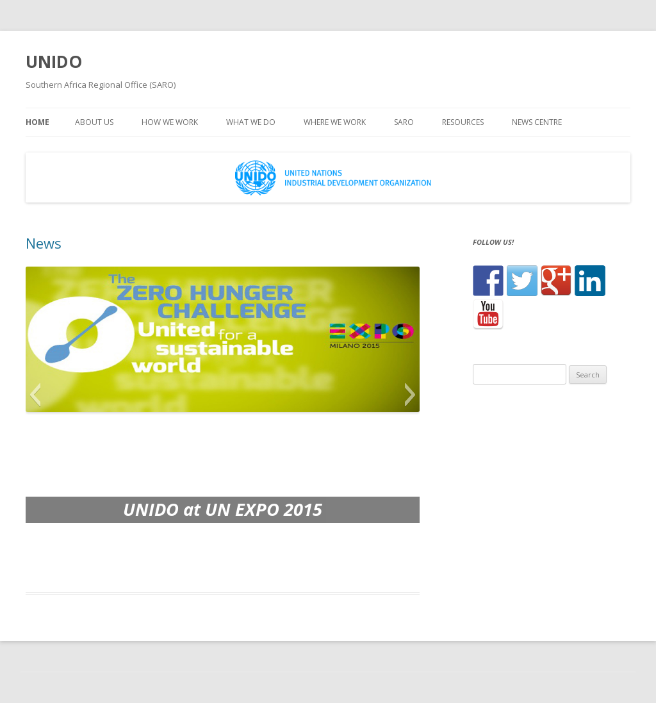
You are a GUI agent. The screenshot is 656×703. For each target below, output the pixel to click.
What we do (250, 122)
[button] (35, 395)
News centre (537, 122)
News (44, 242)
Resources (463, 122)
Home (37, 122)
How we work (170, 122)
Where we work (335, 122)
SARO (404, 122)
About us (94, 122)
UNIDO (54, 61)
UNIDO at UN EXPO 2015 (222, 509)
